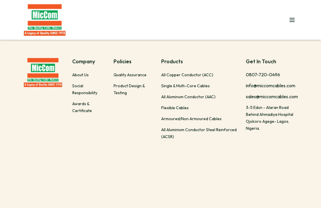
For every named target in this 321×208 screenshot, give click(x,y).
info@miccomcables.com (270, 85)
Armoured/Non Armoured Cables (191, 118)
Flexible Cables (175, 107)
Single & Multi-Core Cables (185, 85)
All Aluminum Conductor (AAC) (188, 96)
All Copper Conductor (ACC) (187, 74)
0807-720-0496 (263, 74)
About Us (80, 74)
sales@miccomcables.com (272, 96)
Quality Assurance (130, 74)
